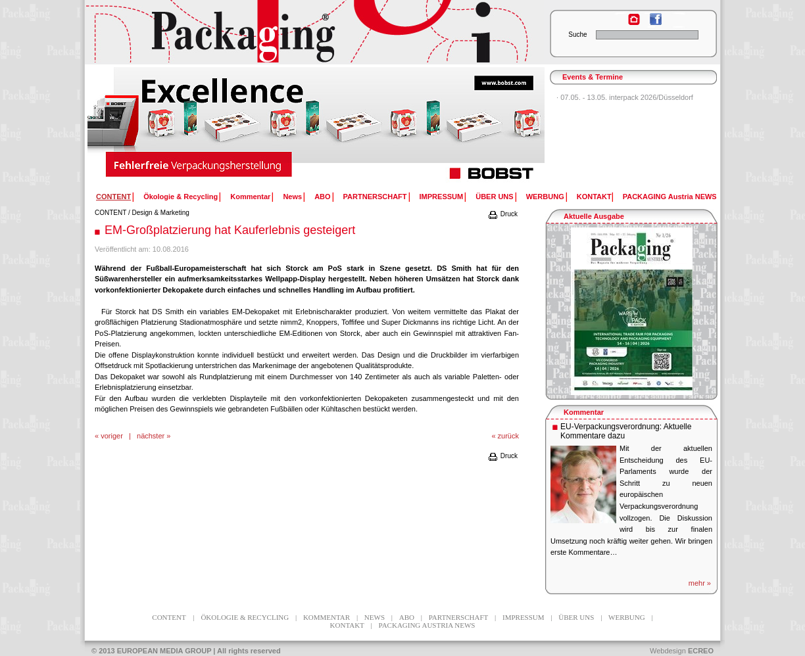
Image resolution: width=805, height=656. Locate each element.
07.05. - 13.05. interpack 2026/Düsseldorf (626, 97)
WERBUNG (545, 196)
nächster (150, 436)
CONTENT (110, 212)
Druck (502, 214)
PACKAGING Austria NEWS (670, 196)
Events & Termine (592, 77)
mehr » (700, 583)
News (292, 196)
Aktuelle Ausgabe (594, 216)
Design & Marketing (160, 212)
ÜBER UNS (494, 196)
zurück (508, 436)
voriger (112, 436)
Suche (577, 34)
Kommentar (250, 196)
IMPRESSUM (442, 196)
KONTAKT (594, 196)
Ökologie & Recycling (180, 196)
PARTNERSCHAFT (375, 196)
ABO (322, 196)
